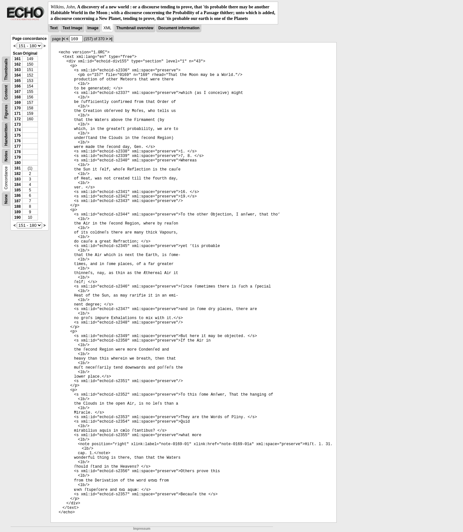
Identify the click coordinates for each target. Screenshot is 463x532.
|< (63, 39)
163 (17, 70)
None (6, 199)
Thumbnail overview (134, 28)
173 (17, 124)
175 (17, 135)
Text (54, 28)
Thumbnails (6, 69)
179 (17, 157)
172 (17, 119)
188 (17, 206)
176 (17, 141)
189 (17, 212)
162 (17, 64)
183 (17, 179)
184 (17, 184)
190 (17, 217)
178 (17, 152)
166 (17, 86)
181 (17, 168)
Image (93, 28)
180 (17, 163)
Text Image (72, 28)
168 (17, 97)
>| (110, 39)
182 (17, 173)
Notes (6, 156)
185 (17, 190)
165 (17, 80)
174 (17, 130)
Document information (178, 28)
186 (17, 195)
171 (17, 113)
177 (17, 146)
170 (17, 108)
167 (17, 91)
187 (17, 201)
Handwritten (6, 134)
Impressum (141, 528)
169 (17, 102)
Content (6, 92)
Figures (6, 111)
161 (17, 59)
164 (17, 75)
